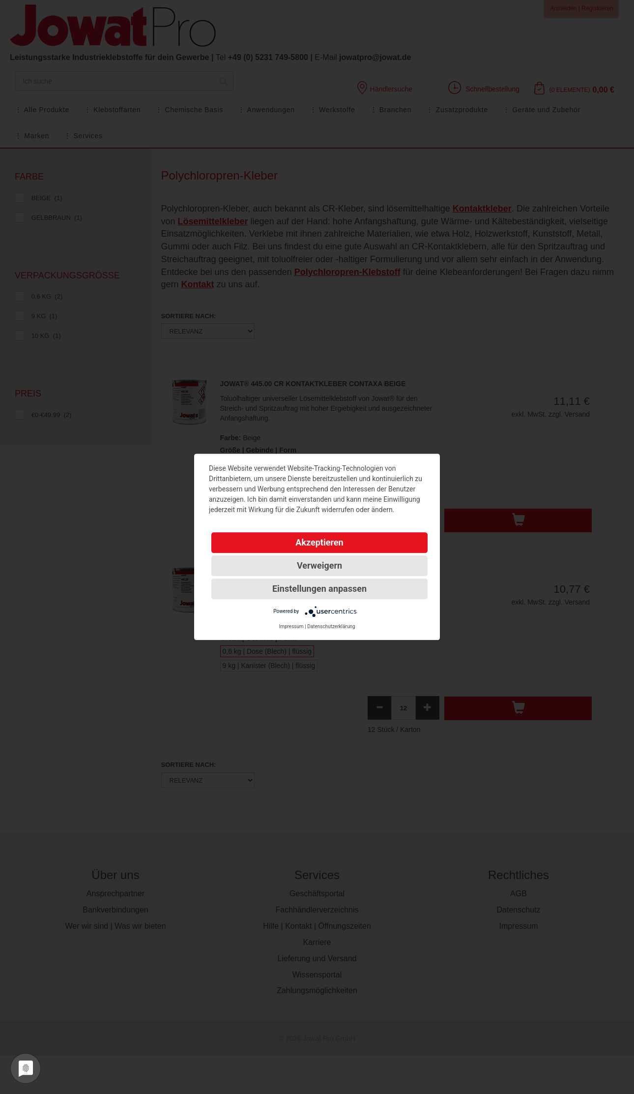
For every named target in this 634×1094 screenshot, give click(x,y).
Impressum (291, 626)
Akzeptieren (319, 542)
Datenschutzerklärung (331, 626)
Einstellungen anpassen (319, 588)
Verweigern (319, 565)
